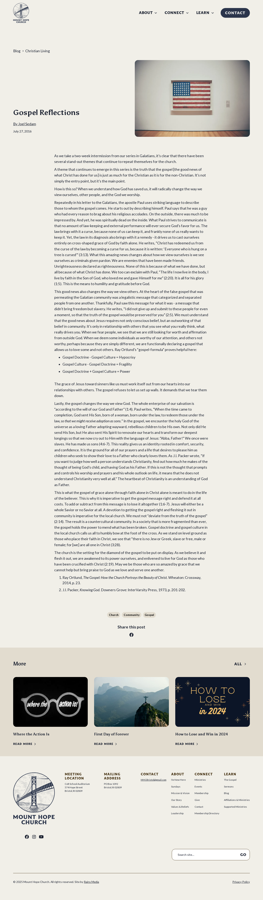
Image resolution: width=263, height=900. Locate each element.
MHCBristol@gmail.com (153, 779)
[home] (21, 12)
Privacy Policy (241, 882)
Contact (235, 12)
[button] (148, 13)
